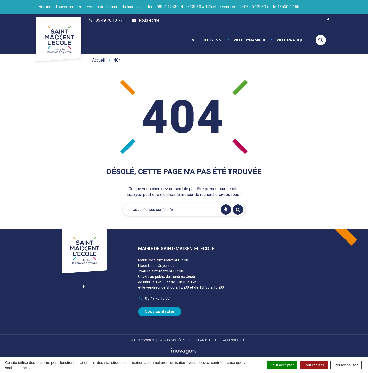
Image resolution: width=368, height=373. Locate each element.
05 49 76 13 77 (154, 293)
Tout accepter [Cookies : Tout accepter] (282, 365)
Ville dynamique (250, 37)
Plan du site (206, 335)
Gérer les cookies (138, 335)
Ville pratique (291, 37)
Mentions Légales (175, 335)
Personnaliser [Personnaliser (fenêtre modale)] (346, 365)
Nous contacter (160, 306)
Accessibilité (234, 335)
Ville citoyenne (207, 37)
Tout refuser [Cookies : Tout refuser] (314, 365)
